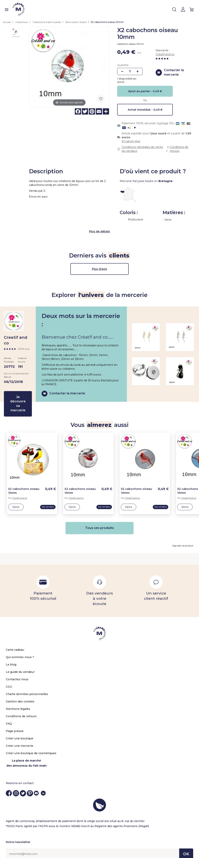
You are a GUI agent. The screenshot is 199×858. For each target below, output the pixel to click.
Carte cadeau (15, 642)
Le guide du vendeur (20, 664)
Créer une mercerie (19, 738)
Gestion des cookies (20, 694)
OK (186, 846)
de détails (103, 224)
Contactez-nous (17, 672)
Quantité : (123, 65)
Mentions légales (18, 701)
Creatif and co (165, 54)
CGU (9, 679)
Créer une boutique (19, 731)
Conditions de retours (179, 149)
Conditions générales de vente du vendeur (142, 149)
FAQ (9, 716)
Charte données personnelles (27, 687)
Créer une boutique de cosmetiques (31, 746)
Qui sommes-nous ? (20, 650)
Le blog (11, 657)
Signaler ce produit (182, 538)
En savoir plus (131, 141)
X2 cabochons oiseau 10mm (23, 483)
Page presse (15, 724)
